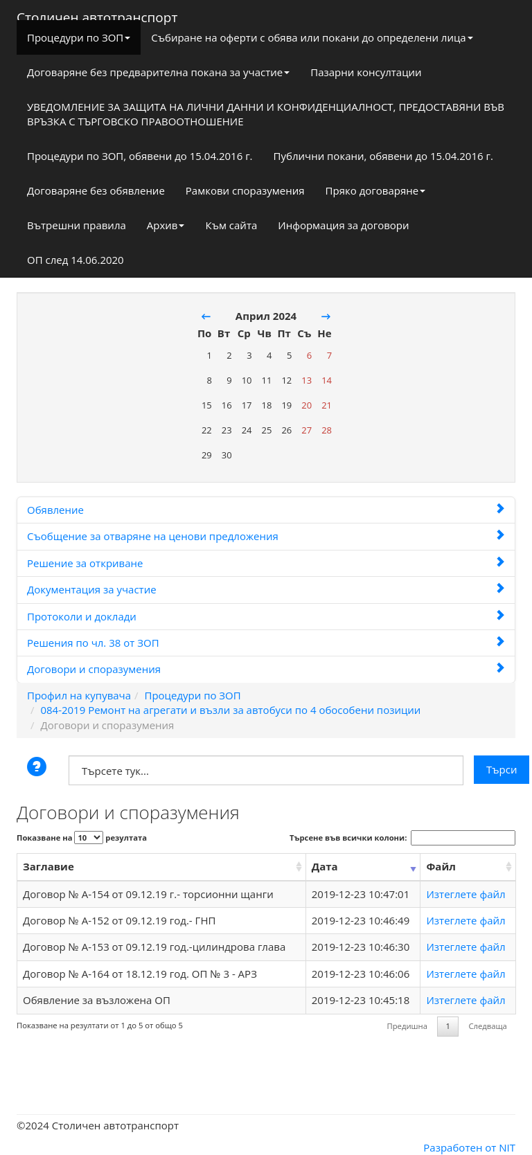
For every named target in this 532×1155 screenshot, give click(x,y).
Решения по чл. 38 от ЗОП (266, 643)
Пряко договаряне (376, 190)
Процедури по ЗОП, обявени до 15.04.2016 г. (140, 156)
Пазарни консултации (365, 72)
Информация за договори (343, 225)
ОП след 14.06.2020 (75, 260)
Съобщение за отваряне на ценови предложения (266, 536)
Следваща (487, 1026)
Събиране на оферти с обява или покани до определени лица (311, 37)
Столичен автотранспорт (97, 14)
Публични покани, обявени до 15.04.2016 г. (383, 156)
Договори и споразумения (266, 669)
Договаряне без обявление (96, 190)
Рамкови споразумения (245, 190)
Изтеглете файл (465, 894)
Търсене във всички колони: (402, 837)
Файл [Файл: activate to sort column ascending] (440, 866)
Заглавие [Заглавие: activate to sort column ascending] (48, 866)
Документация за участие (266, 589)
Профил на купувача (79, 695)
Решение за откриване (266, 563)
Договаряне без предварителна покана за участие (158, 72)
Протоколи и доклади (266, 616)
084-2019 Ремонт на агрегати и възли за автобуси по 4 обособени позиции (230, 710)
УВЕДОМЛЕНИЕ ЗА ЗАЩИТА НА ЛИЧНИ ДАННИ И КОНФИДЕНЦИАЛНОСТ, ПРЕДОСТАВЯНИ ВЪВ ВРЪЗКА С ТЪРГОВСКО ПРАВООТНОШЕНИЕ (265, 114)
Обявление (266, 510)
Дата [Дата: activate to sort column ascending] (325, 866)
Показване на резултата (82, 837)
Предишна (407, 1026)
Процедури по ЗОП (78, 37)
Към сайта (231, 225)
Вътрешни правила (76, 225)
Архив (166, 225)
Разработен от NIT (469, 1147)
